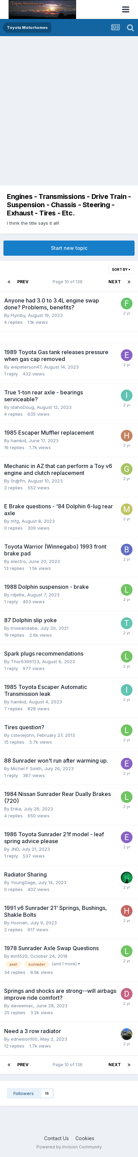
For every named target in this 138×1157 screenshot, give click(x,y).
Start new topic (69, 248)
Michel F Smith (26, 768)
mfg (15, 521)
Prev (23, 281)
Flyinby (18, 315)
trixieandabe (24, 628)
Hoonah (19, 922)
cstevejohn (22, 735)
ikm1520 (19, 956)
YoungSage (23, 882)
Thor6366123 (25, 661)
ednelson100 (24, 1039)
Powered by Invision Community (69, 1146)
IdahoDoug (22, 407)
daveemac (22, 1005)
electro (18, 561)
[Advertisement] (69, 109)
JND (15, 849)
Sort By (121, 269)
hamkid (18, 440)
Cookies (84, 1138)
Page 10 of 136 (69, 281)
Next (114, 281)
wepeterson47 (26, 367)
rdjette (17, 594)
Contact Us (56, 1138)
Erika (16, 808)
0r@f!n (18, 481)
